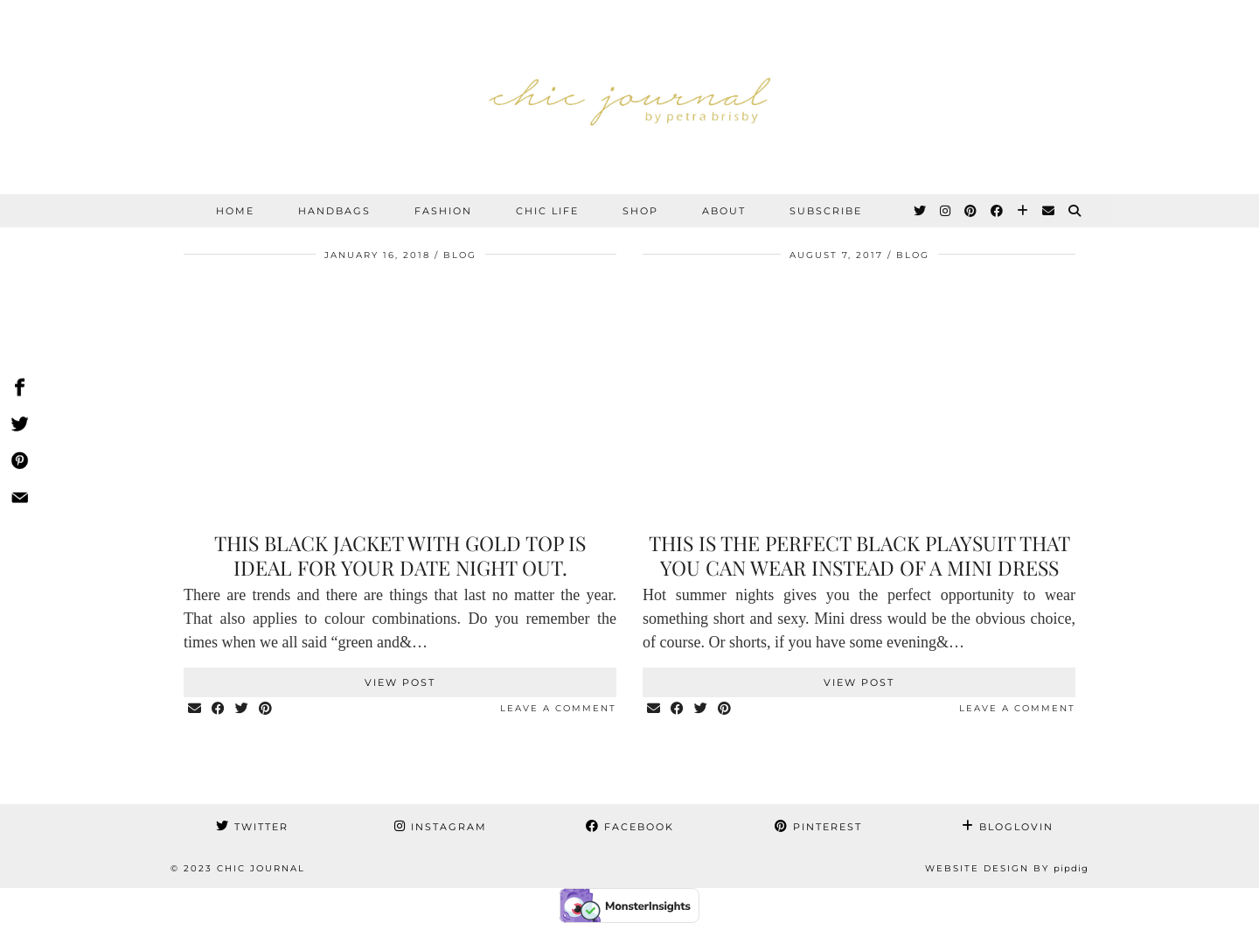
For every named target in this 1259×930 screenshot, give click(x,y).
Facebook (630, 827)
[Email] (1049, 210)
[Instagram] (946, 210)
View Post (400, 682)
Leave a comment (558, 708)
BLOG (459, 255)
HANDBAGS (334, 211)
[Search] (1075, 210)
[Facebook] (998, 210)
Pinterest (818, 827)
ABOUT (724, 211)
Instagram (440, 827)
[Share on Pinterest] (266, 709)
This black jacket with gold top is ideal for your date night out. (400, 555)
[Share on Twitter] (242, 709)
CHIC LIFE (547, 211)
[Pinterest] (971, 210)
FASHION (443, 211)
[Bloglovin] (1023, 210)
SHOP (640, 211)
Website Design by (1007, 868)
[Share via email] (195, 709)
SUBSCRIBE (825, 211)
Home (235, 211)
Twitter (252, 827)
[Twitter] (921, 210)
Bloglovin (1008, 827)
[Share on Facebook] (219, 709)
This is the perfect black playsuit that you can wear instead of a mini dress (859, 555)
